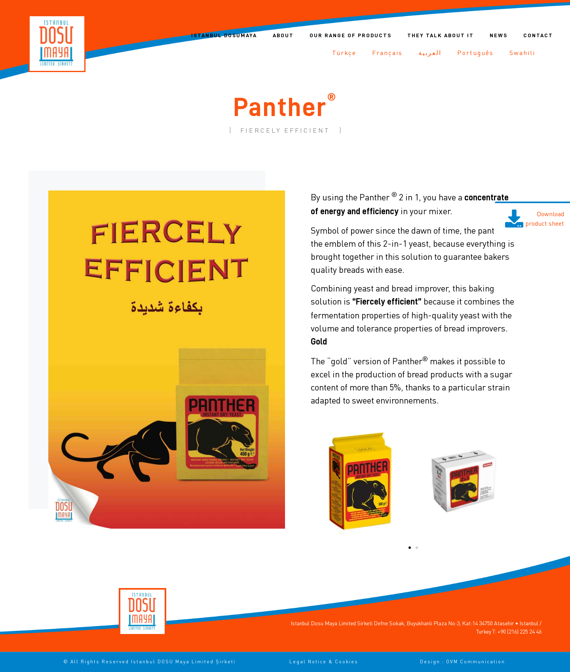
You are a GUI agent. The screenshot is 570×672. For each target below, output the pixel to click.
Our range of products (350, 35)
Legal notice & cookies (323, 661)
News (498, 35)
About (283, 35)
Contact (538, 35)
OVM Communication (475, 661)
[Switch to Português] (475, 52)
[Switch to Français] (387, 52)
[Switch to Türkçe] (344, 52)
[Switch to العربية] (429, 52)
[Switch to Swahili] (522, 52)
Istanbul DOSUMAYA (224, 35)
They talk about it (440, 35)
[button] (409, 547)
